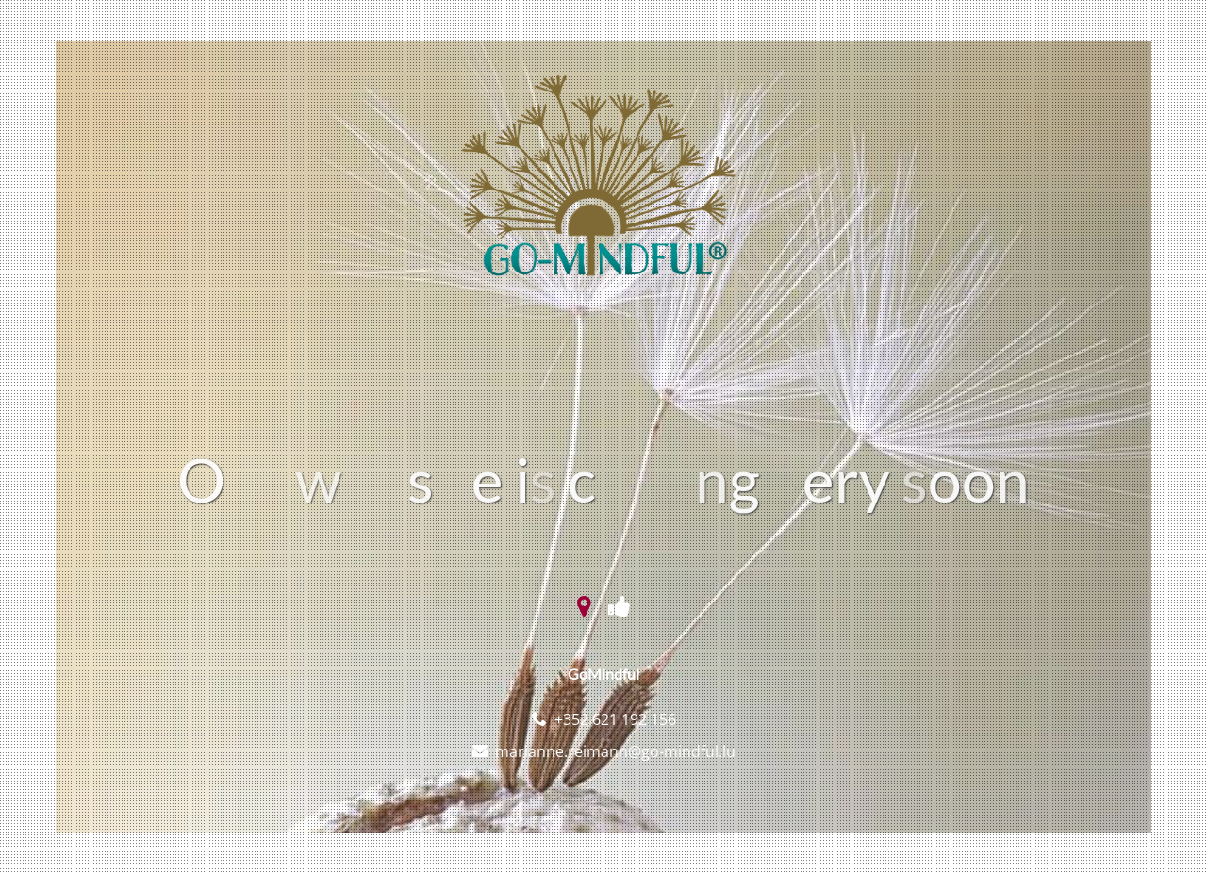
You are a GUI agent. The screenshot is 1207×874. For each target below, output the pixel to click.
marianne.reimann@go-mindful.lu (615, 751)
